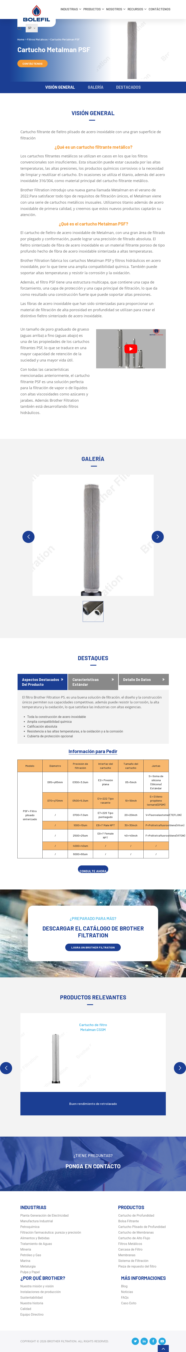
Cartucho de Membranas (136, 1232)
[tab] (43, 682)
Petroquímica (30, 1227)
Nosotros (114, 9)
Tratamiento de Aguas (36, 1244)
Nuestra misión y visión (37, 1286)
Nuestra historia (31, 1303)
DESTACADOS (128, 87)
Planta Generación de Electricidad (44, 1215)
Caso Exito (129, 1303)
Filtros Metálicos (130, 1244)
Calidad (25, 1309)
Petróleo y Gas (30, 1255)
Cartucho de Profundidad (136, 1215)
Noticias (127, 1292)
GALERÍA (95, 87)
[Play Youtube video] (131, 348)
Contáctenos (159, 9)
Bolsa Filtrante (128, 1221)
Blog (124, 1286)
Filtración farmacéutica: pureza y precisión (50, 1232)
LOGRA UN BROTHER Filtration (93, 947)
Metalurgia (28, 1266)
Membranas (126, 1255)
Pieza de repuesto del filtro (137, 1266)
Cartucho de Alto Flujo (134, 1238)
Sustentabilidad (31, 1297)
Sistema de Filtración (133, 1261)
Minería (25, 1249)
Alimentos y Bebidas (35, 1238)
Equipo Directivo (32, 1314)
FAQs (125, 1297)
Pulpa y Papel (30, 1272)
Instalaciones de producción (40, 1292)
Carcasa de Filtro (130, 1249)
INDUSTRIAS (69, 9)
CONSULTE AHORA (93, 871)
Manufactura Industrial (36, 1221)
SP (31, 28)
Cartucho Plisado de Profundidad (142, 1227)
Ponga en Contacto (93, 1166)
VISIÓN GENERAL (60, 87)
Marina (25, 1261)
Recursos (135, 9)
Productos (92, 9)
